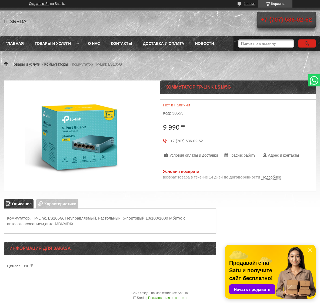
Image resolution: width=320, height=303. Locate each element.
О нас (94, 43)
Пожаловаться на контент (167, 298)
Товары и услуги (53, 43)
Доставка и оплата (163, 43)
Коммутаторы (56, 64)
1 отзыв (249, 4)
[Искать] (307, 43)
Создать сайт (39, 4)
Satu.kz (183, 293)
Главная (14, 43)
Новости (204, 43)
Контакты (121, 43)
